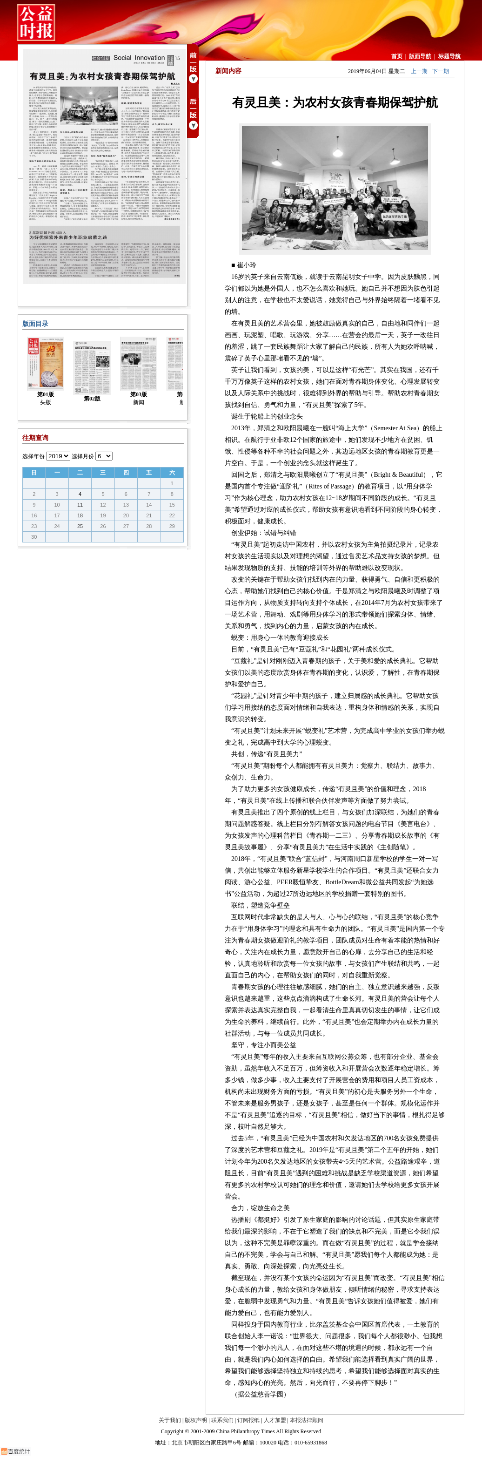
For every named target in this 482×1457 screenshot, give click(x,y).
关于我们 (170, 1420)
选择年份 (33, 456)
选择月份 (83, 456)
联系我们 (222, 1420)
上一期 (419, 71)
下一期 (440, 71)
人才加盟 (275, 1420)
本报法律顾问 (306, 1420)
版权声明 (196, 1420)
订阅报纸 (248, 1420)
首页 (396, 56)
